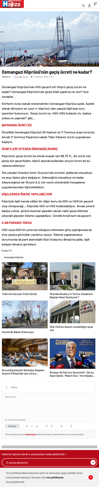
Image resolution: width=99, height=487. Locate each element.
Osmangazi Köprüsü (13, 257)
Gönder (12, 426)
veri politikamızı (54, 477)
